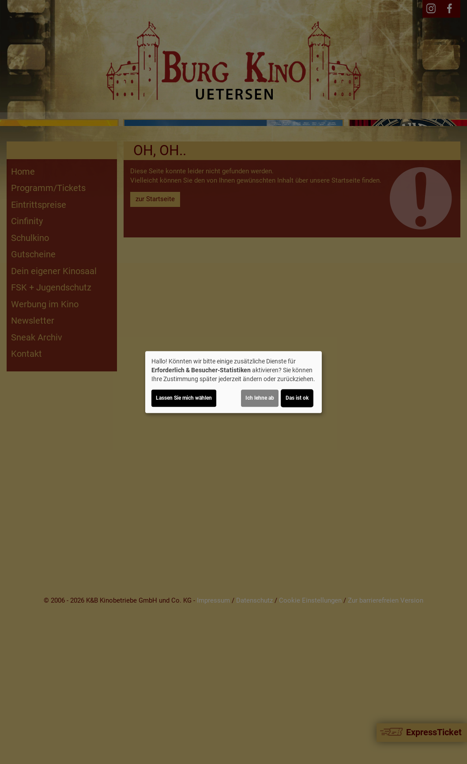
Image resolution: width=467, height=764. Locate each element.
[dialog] (233, 382)
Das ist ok (297, 398)
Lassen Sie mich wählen (184, 398)
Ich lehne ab (259, 398)
